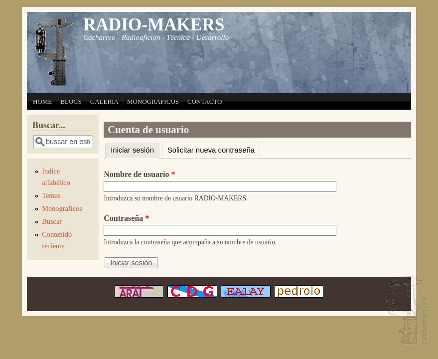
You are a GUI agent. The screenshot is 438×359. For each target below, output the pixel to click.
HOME (42, 101)
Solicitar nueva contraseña (211, 150)
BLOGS (71, 101)
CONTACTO (204, 101)
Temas (51, 195)
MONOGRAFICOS (153, 101)
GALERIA (104, 101)
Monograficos (62, 208)
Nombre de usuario (139, 174)
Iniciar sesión (135, 148)
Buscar (52, 221)
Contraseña (126, 218)
